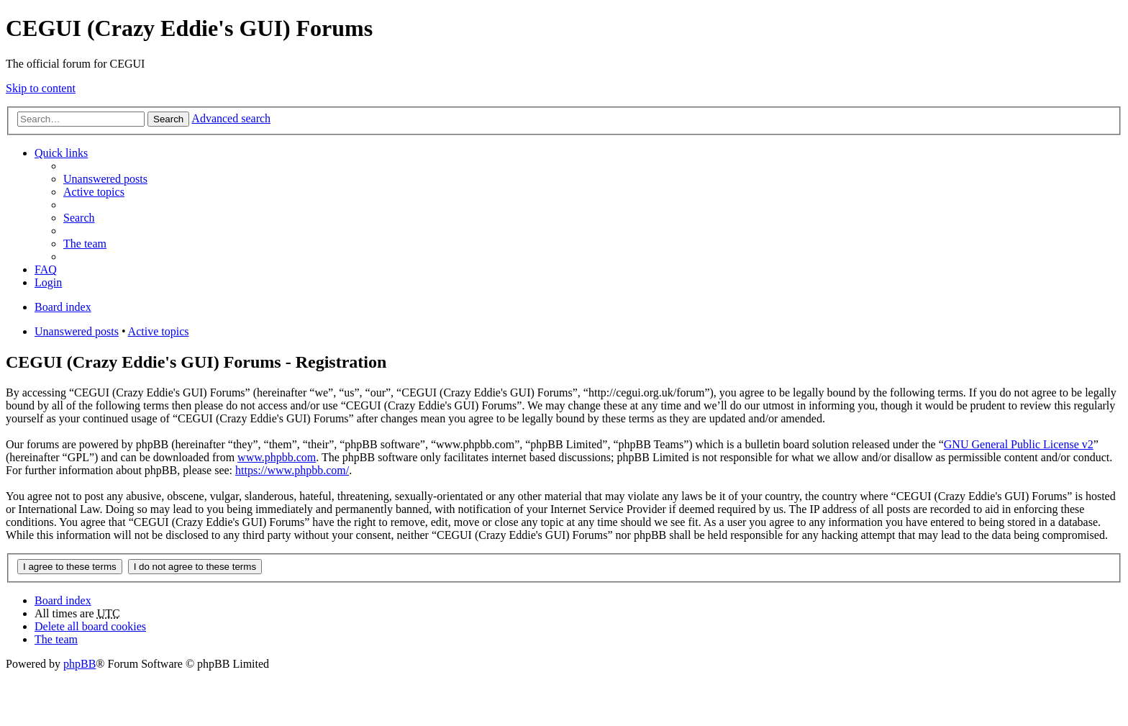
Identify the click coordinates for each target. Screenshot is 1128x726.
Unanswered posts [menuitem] (105, 179)
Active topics (158, 331)
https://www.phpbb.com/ (292, 470)
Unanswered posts (77, 331)
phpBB (79, 664)
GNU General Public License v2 (1018, 444)
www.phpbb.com (276, 457)
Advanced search (230, 118)
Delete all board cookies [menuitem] (90, 626)
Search (168, 119)
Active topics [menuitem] (93, 192)
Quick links (61, 153)
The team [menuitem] (84, 243)
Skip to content (41, 88)
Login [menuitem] (48, 282)
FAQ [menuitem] (46, 269)
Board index (63, 600)
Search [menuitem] (79, 218)
